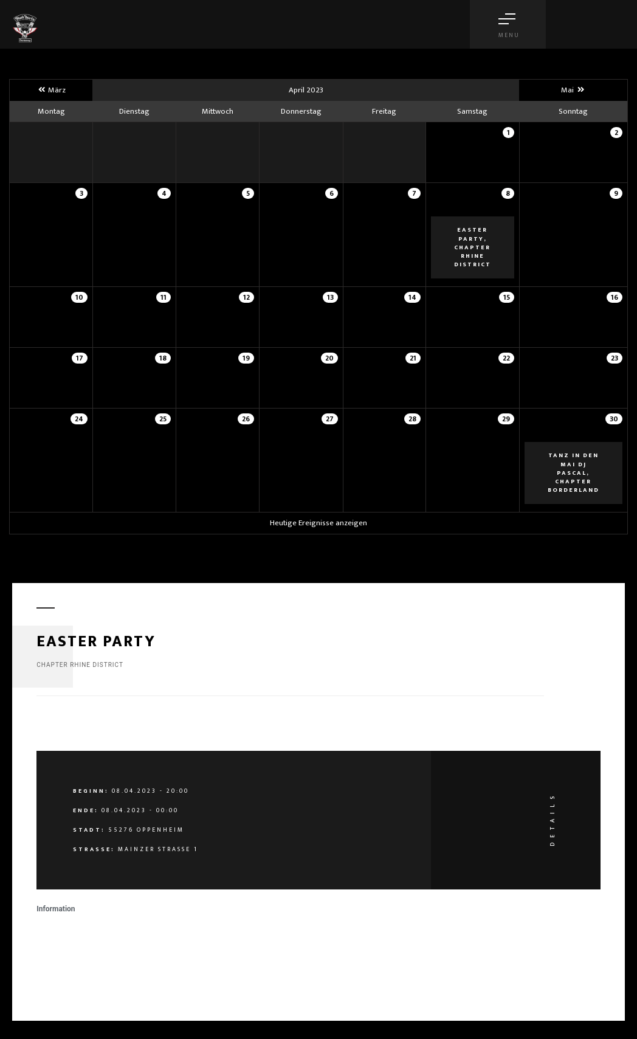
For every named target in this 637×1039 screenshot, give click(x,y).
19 (246, 358)
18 (163, 358)
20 (329, 358)
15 (506, 297)
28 (412, 419)
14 (412, 297)
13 (330, 297)
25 (163, 419)
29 (506, 419)
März (51, 90)
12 (246, 297)
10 (79, 297)
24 (79, 419)
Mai (573, 90)
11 (163, 297)
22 (506, 358)
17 (79, 358)
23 (614, 358)
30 (614, 419)
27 (330, 419)
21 (413, 358)
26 (246, 419)
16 (614, 297)
